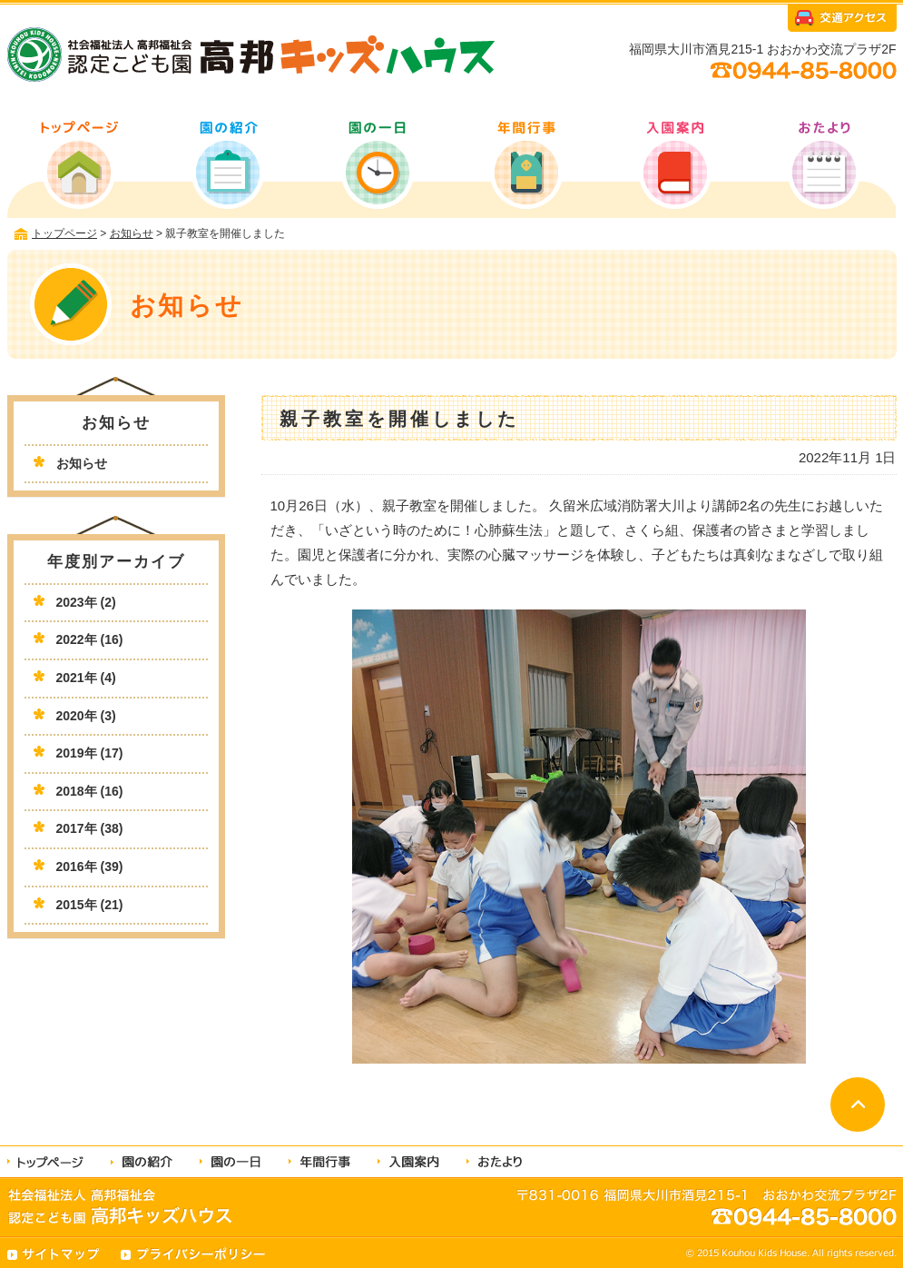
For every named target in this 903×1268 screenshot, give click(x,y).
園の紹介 (229, 163)
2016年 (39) (89, 866)
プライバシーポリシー (193, 1254)
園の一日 (377, 163)
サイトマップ (55, 1254)
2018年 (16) (89, 791)
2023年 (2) (86, 602)
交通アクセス (842, 20)
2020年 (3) (86, 715)
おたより (821, 163)
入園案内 (673, 163)
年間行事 (525, 163)
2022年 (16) (89, 639)
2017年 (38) (89, 828)
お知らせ (81, 463)
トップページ (81, 163)
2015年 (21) (89, 904)
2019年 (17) (89, 753)
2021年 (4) (86, 677)
